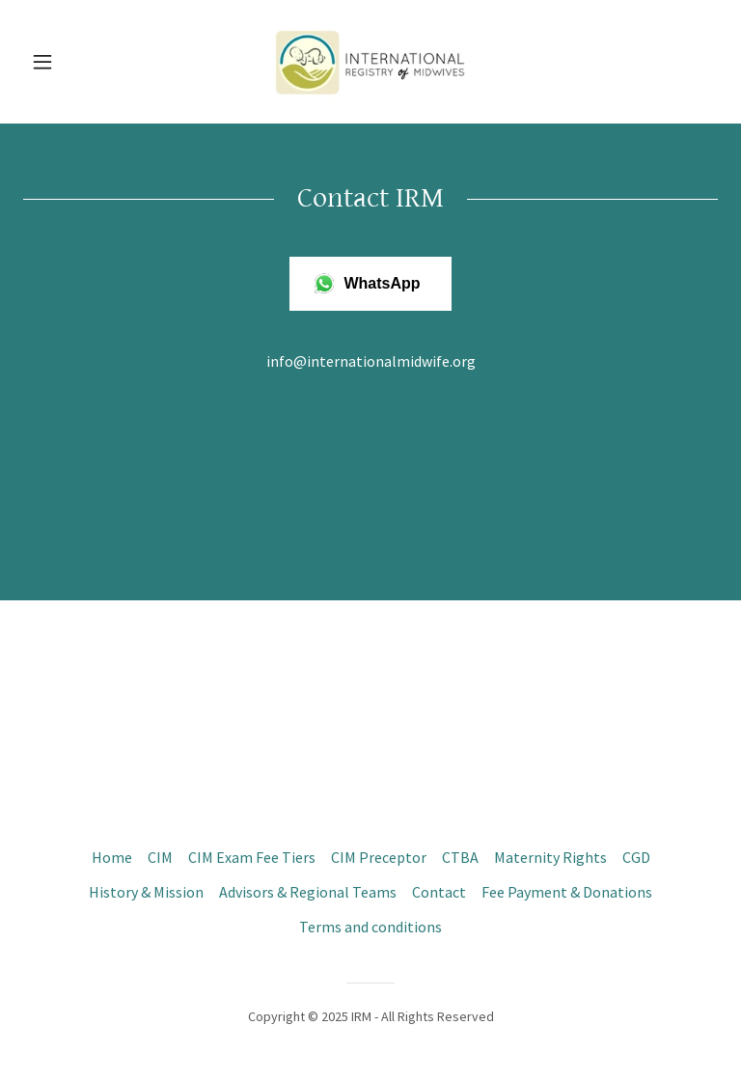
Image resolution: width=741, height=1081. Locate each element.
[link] (370, 61)
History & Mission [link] (146, 891)
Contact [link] (439, 891)
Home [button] (112, 857)
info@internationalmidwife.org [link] (371, 361)
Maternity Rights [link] (550, 857)
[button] (75, 61)
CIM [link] (160, 857)
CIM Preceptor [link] (378, 857)
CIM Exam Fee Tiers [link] (252, 857)
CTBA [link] (460, 857)
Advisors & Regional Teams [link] (308, 891)
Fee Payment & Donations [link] (566, 891)
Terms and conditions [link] (370, 926)
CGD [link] (636, 857)
